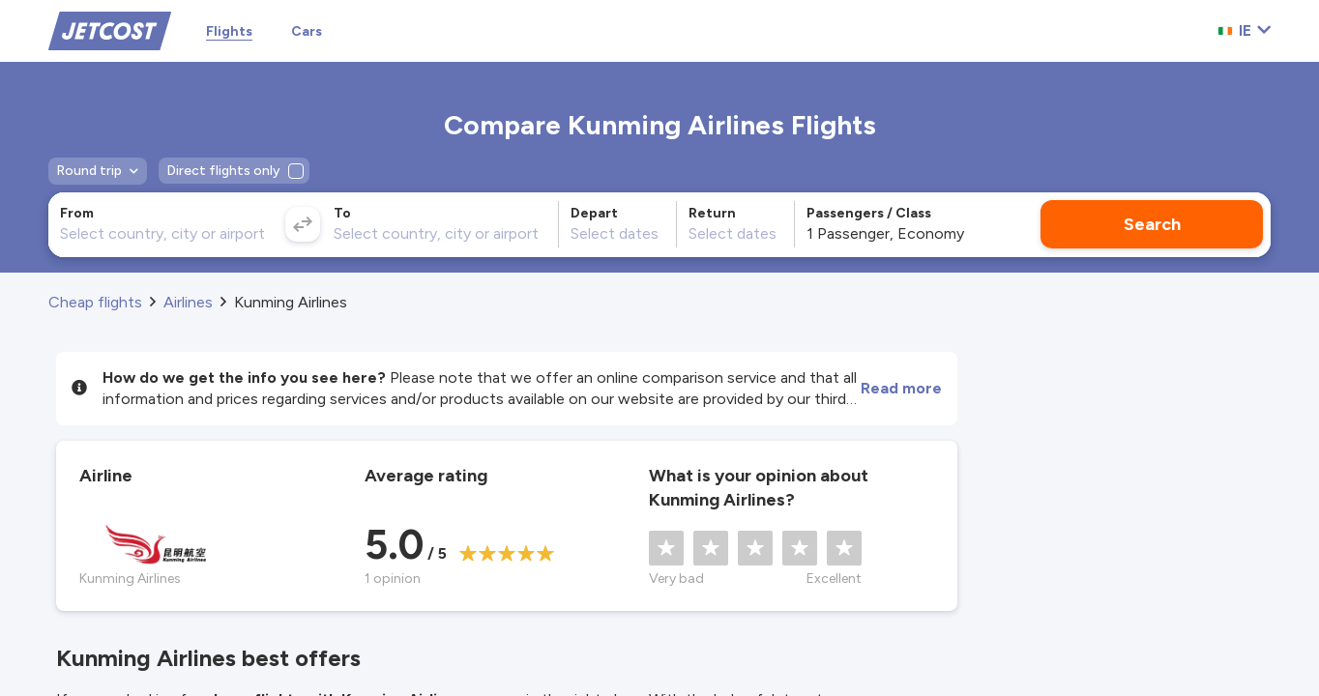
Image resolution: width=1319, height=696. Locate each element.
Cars (306, 31)
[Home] (109, 29)
